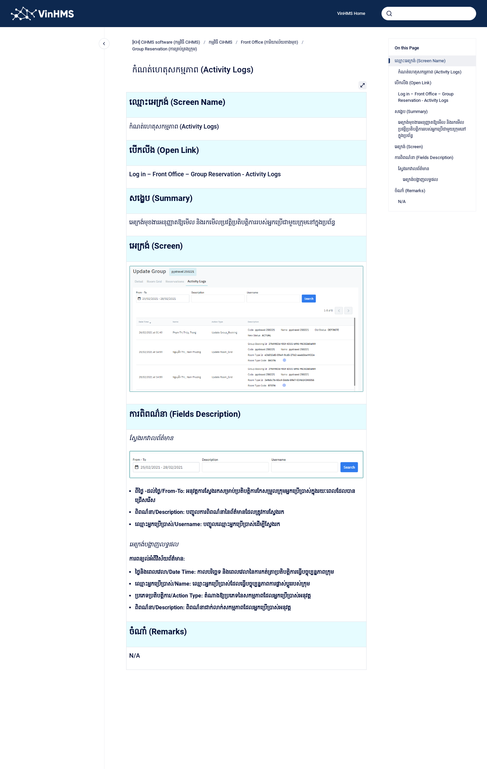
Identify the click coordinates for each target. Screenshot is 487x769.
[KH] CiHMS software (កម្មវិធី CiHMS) (166, 42)
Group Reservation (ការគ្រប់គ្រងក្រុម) (164, 48)
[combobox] (429, 13)
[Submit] (389, 13)
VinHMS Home (351, 13)
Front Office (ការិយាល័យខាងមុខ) (269, 42)
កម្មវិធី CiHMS (220, 42)
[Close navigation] (104, 43)
